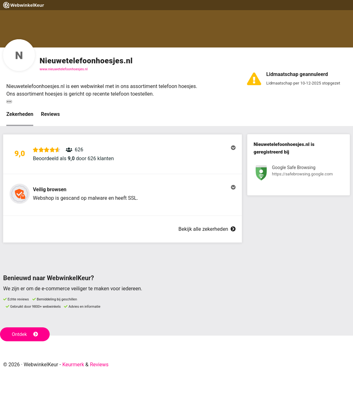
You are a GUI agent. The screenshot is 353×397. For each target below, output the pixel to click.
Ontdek (25, 334)
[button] (122, 154)
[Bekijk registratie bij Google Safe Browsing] (299, 174)
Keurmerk (73, 365)
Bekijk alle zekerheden (207, 229)
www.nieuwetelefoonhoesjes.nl (64, 69)
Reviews (50, 114)
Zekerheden (19, 114)
